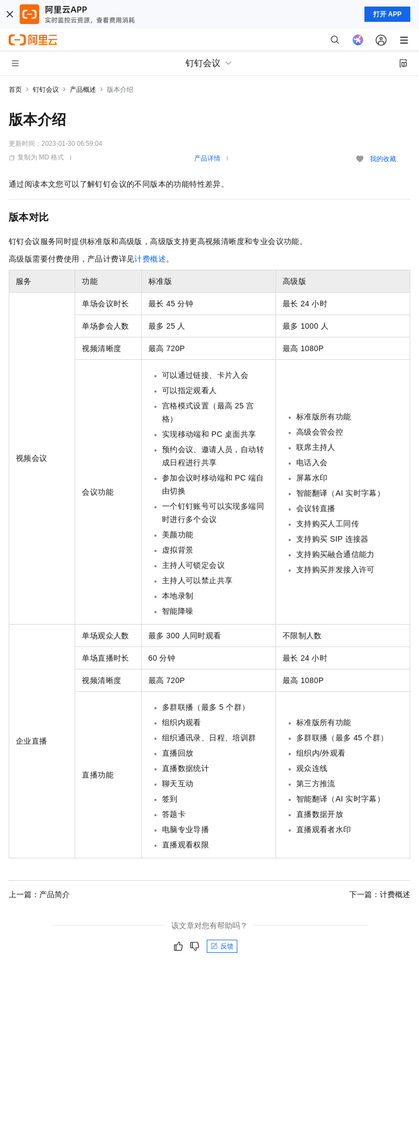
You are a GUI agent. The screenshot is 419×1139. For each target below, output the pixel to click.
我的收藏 (383, 159)
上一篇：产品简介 (39, 894)
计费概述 (150, 258)
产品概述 (83, 89)
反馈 (222, 946)
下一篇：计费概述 (379, 894)
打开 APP (387, 14)
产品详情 (207, 158)
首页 (15, 89)
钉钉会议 (46, 89)
